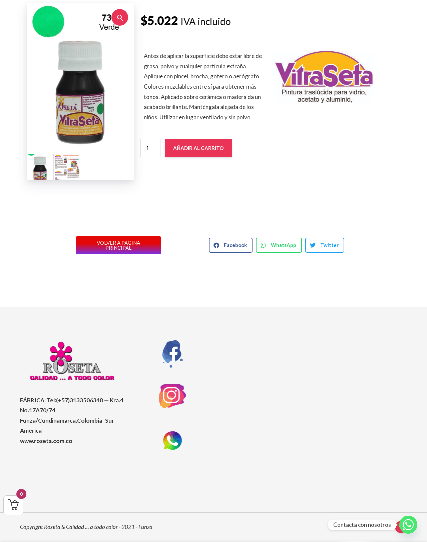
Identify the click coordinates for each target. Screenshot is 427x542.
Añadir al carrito (198, 148)
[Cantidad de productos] (150, 148)
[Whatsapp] (408, 525)
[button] (119, 17)
